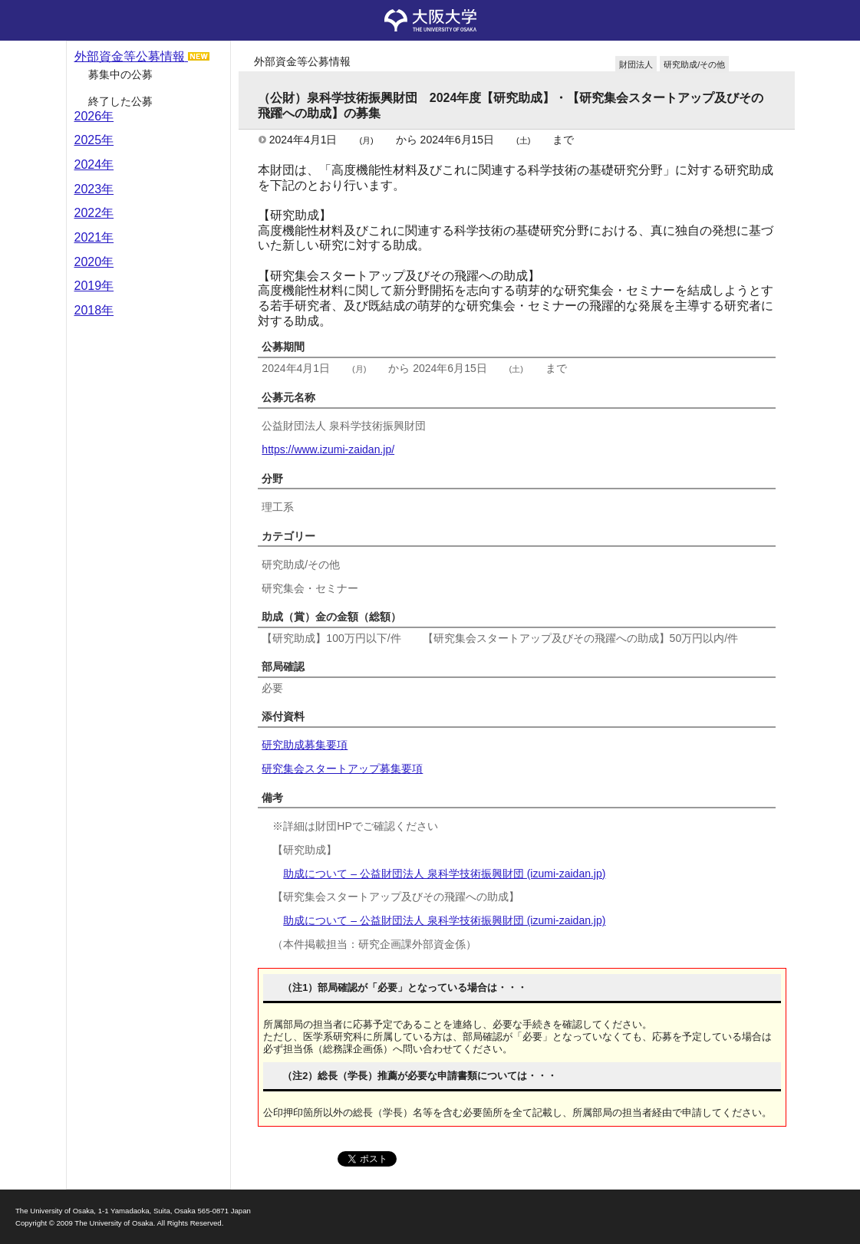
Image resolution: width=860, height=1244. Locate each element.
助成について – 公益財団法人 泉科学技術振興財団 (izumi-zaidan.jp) (444, 873)
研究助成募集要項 (305, 745)
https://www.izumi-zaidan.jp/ (328, 449)
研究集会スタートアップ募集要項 (342, 768)
